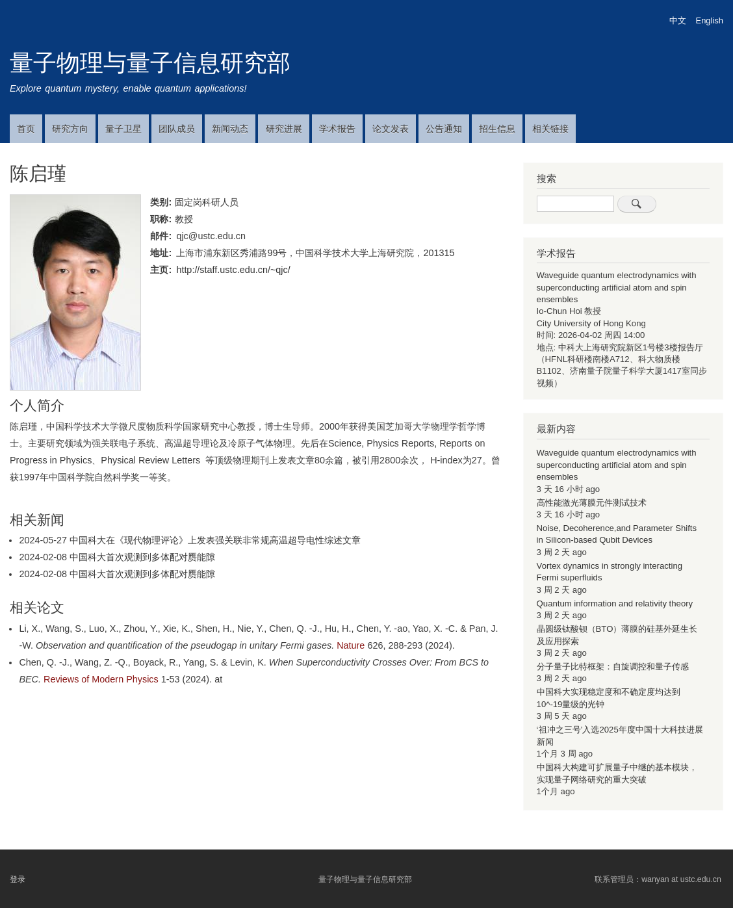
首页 (26, 128)
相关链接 (550, 128)
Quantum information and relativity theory (615, 603)
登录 (17, 879)
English (709, 20)
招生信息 (497, 128)
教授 (184, 219)
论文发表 (390, 128)
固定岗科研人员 (206, 202)
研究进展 (284, 128)
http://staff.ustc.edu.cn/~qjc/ (233, 270)
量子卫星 (123, 128)
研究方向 (70, 128)
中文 (677, 20)
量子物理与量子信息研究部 (150, 62)
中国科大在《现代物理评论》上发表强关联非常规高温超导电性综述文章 (215, 540)
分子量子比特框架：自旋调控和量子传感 (613, 666)
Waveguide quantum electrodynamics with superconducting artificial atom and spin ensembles (617, 287)
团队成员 (177, 128)
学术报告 (337, 128)
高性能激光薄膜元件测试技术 (592, 503)
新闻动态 (230, 128)
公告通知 (444, 128)
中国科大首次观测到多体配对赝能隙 (142, 557)
